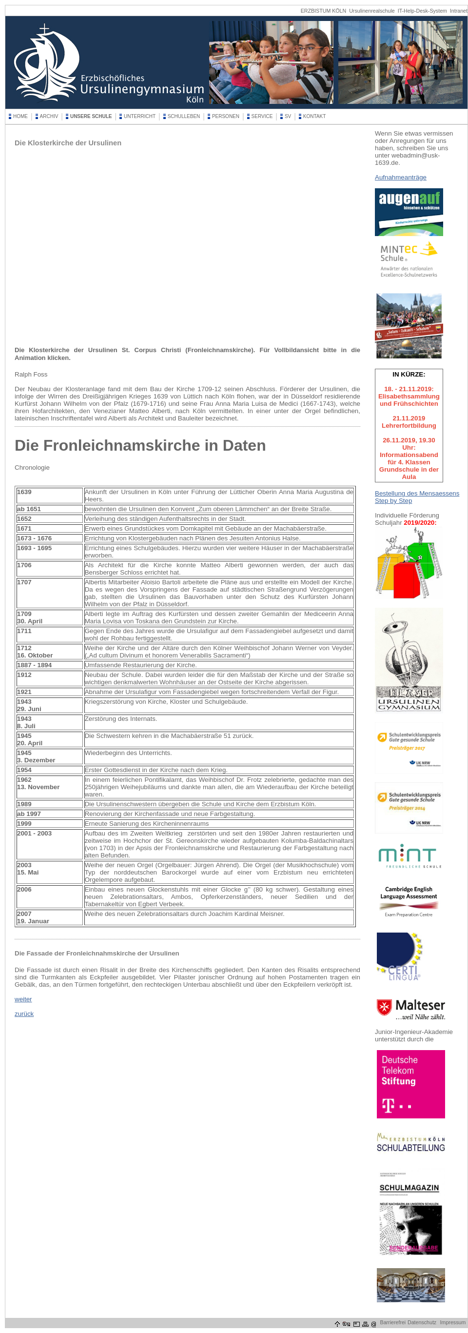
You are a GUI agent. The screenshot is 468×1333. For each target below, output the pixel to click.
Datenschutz (422, 1322)
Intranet (459, 11)
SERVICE (262, 116)
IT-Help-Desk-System (422, 11)
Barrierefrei (393, 1322)
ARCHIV (49, 116)
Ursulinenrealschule (372, 11)
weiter (23, 999)
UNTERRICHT (140, 116)
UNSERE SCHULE (91, 116)
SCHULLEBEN (184, 116)
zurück (24, 1013)
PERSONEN (225, 116)
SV (288, 116)
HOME (20, 116)
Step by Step (393, 500)
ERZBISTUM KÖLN (324, 11)
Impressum (453, 1322)
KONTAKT (314, 116)
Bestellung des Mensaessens (417, 493)
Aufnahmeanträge (401, 177)
